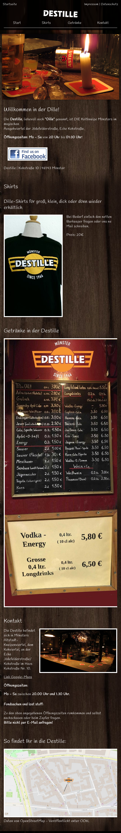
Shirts (46, 23)
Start (17, 23)
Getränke (74, 23)
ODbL (84, 821)
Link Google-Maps (18, 677)
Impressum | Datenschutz (101, 4)
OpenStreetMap (32, 821)
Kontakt (103, 23)
